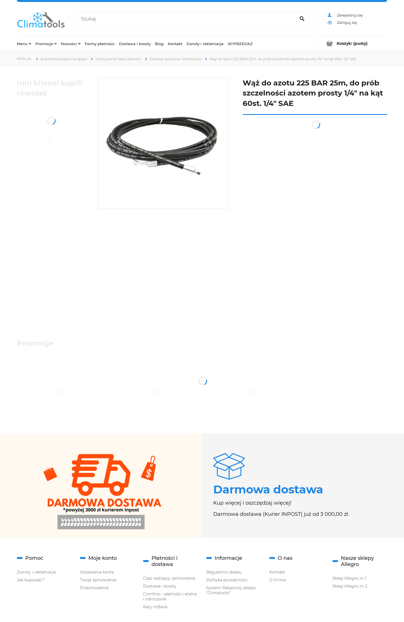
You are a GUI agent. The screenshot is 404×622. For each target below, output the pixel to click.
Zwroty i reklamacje (36, 572)
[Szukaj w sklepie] (186, 19)
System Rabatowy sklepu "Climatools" (231, 590)
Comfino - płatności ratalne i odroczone (170, 596)
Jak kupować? (30, 579)
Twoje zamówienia (98, 579)
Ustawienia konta (97, 572)
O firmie (277, 579)
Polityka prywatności (226, 579)
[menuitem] (24, 43)
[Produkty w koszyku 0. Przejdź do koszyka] (352, 43)
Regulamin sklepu (224, 572)
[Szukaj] (301, 19)
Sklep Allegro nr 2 (349, 586)
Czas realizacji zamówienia (169, 578)
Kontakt (277, 572)
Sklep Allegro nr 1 (349, 578)
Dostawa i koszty (159, 586)
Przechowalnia (94, 587)
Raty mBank (155, 606)
